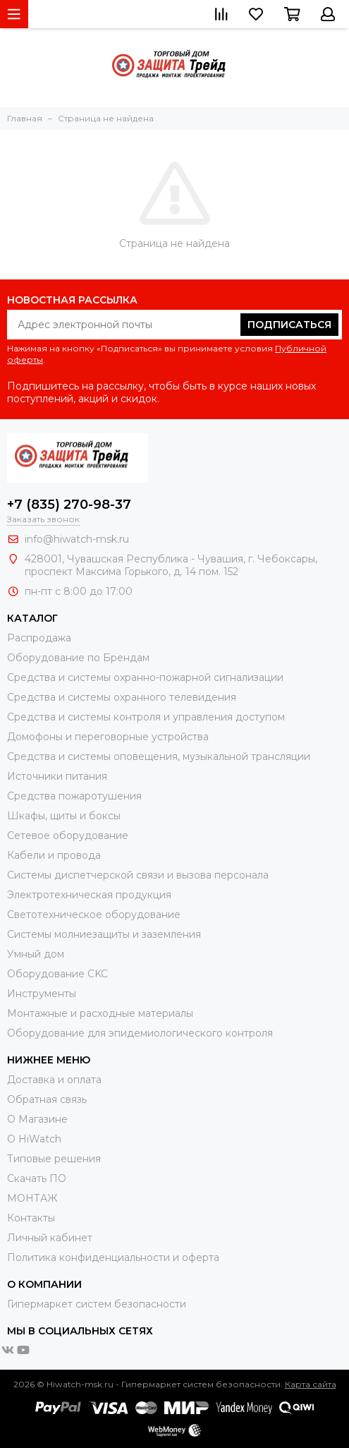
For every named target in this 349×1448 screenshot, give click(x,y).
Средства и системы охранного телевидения (121, 697)
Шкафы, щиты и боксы (64, 815)
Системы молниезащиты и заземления (104, 934)
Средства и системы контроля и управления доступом (146, 717)
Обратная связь (47, 1099)
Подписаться (289, 324)
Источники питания (57, 776)
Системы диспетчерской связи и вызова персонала (138, 875)
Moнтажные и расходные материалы (100, 1013)
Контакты (31, 1218)
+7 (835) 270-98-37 (69, 504)
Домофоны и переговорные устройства (108, 736)
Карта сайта (310, 1384)
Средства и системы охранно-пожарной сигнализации (145, 677)
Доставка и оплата (54, 1079)
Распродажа (39, 638)
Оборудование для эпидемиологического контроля (140, 1033)
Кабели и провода (54, 855)
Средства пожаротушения (74, 796)
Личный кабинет (49, 1237)
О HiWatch (34, 1139)
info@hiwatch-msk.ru (77, 539)
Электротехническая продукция (89, 894)
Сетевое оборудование (67, 835)
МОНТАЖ (32, 1198)
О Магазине (37, 1119)
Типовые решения (54, 1158)
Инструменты (41, 993)
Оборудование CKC (57, 973)
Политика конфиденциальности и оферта (113, 1257)
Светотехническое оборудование (93, 914)
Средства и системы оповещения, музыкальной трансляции (158, 756)
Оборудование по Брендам (78, 657)
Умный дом (35, 954)
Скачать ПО (36, 1178)
